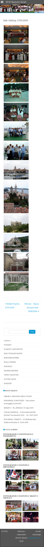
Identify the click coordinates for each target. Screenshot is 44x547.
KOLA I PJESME (10, 362)
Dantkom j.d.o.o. (35, 538)
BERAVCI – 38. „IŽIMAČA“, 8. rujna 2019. (19, 408)
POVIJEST (7, 345)
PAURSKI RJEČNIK (11, 371)
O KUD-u (7, 341)
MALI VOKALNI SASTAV (13, 354)
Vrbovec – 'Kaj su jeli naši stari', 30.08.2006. (31, 307)
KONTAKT (8, 384)
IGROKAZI (8, 366)
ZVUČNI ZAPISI (10, 379)
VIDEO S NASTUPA (11, 375)
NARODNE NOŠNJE (11, 358)
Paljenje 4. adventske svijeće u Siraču (18, 396)
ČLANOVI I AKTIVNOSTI (13, 349)
